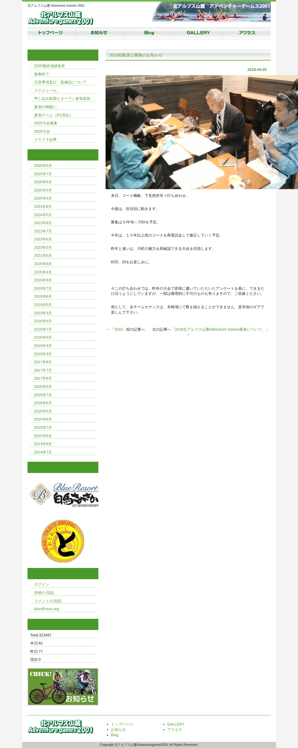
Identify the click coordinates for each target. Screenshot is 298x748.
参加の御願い (45, 107)
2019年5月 (43, 305)
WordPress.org (46, 609)
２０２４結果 (45, 139)
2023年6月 (43, 239)
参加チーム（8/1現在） (53, 115)
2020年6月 (43, 264)
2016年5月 (43, 411)
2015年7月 (43, 427)
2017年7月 (43, 370)
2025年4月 (43, 198)
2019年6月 (43, 296)
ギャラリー (196, 33)
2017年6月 (43, 378)
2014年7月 (43, 452)
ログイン (41, 584)
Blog (148, 33)
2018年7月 (43, 329)
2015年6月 (43, 436)
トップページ (52, 33)
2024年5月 (43, 215)
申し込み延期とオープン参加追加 (62, 98)
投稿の (44, 592)
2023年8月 (43, 223)
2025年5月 (43, 190)
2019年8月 (43, 280)
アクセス (244, 33)
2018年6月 (43, 337)
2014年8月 (43, 444)
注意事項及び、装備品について (60, 82)
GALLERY (175, 724)
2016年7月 (43, 395)
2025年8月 (43, 165)
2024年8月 (43, 206)
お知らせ (100, 33)
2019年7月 (43, 288)
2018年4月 (43, 346)
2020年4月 (43, 272)
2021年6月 (43, 255)
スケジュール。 (47, 90)
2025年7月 (43, 174)
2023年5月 (43, 247)
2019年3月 (43, 313)
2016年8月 (43, 386)
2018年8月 (43, 321)
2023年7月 (43, 231)
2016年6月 (43, 403)
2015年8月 (43, 419)
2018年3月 (43, 354)
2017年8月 (43, 362)
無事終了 (41, 74)
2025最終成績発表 (49, 66)
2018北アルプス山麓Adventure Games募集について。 (220, 329)
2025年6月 (43, 182)
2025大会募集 (45, 123)
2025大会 (42, 131)
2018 (118, 329)
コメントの (48, 601)
